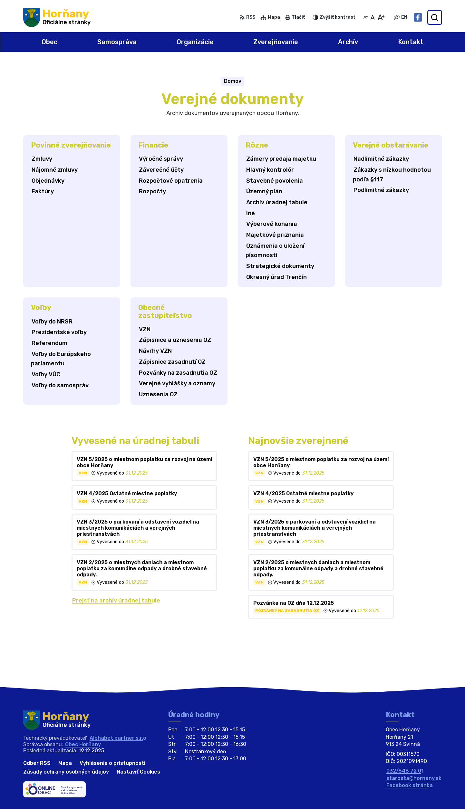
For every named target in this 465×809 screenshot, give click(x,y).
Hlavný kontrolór (270, 169)
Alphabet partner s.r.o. (119, 738)
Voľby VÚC (46, 374)
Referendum (49, 343)
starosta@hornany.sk (413, 778)
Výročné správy (161, 158)
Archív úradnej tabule (276, 202)
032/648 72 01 (404, 771)
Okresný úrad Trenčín (276, 277)
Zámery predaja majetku (281, 158)
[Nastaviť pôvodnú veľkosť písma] (372, 17)
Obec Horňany (83, 744)
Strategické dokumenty (280, 266)
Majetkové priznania (275, 234)
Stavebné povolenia (274, 180)
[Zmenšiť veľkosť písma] (365, 17)
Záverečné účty (161, 169)
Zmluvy (42, 158)
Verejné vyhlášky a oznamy (177, 383)
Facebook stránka (409, 785)
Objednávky (48, 180)
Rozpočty (152, 191)
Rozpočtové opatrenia (171, 180)
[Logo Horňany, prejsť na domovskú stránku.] (57, 17)
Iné (250, 213)
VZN (144, 329)
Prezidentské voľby (59, 332)
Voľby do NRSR (52, 321)
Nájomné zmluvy (55, 169)
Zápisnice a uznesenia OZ (175, 339)
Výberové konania (271, 223)
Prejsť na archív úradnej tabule (116, 600)
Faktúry (43, 191)
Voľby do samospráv (60, 385)
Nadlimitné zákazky (381, 158)
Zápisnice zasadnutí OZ (172, 361)
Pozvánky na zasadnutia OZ (178, 372)
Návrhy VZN (155, 350)
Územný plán (264, 191)
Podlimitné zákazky (381, 190)
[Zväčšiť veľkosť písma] (381, 17)
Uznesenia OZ (158, 394)
